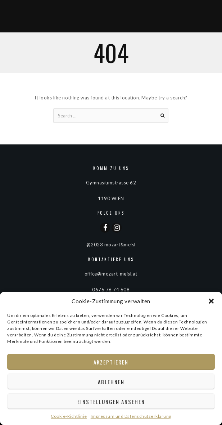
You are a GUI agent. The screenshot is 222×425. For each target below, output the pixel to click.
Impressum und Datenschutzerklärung (131, 416)
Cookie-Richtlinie (69, 416)
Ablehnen (111, 382)
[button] (211, 301)
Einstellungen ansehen (111, 402)
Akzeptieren (111, 362)
